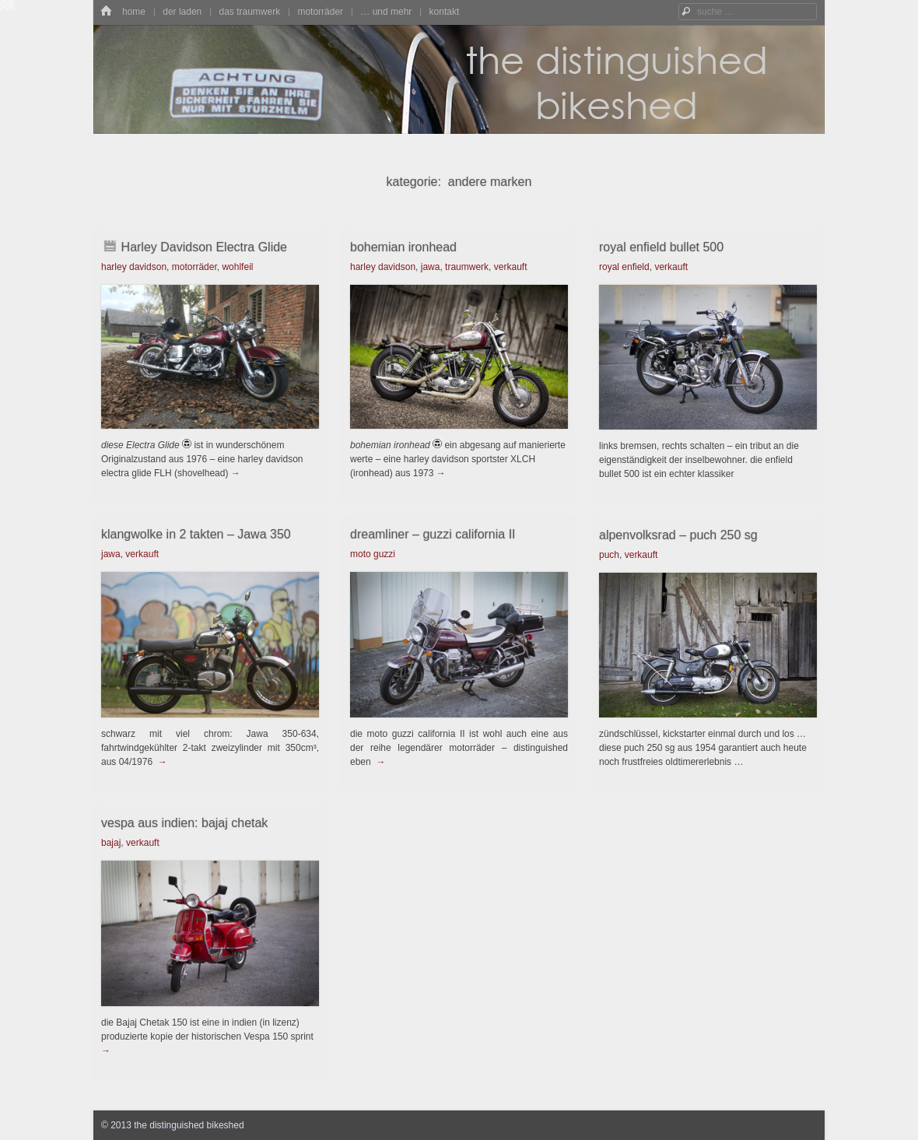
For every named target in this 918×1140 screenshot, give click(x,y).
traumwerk (467, 266)
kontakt (444, 11)
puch (609, 554)
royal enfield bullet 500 (661, 247)
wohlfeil (237, 266)
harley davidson (133, 266)
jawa (430, 266)
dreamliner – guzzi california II (433, 534)
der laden (182, 11)
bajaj (111, 842)
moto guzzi (372, 554)
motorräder (320, 11)
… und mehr (386, 11)
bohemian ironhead (403, 247)
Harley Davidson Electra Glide (204, 247)
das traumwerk (249, 11)
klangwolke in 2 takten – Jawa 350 (196, 534)
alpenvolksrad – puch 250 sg (678, 535)
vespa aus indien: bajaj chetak (184, 823)
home (133, 11)
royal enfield (624, 266)
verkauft (510, 266)
